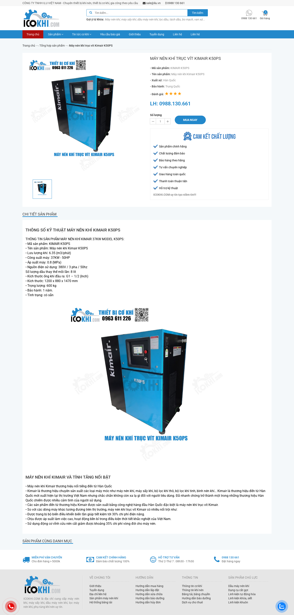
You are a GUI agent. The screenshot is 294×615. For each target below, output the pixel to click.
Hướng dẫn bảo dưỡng (150, 598)
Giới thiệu (135, 34)
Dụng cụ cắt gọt (238, 590)
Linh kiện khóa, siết (240, 598)
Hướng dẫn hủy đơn (148, 602)
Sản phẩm (55, 34)
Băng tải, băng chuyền (196, 594)
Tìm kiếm (197, 13)
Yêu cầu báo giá (110, 34)
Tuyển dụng (156, 34)
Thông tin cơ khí (192, 586)
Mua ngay (190, 120)
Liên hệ (177, 34)
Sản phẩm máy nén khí (103, 598)
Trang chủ (33, 34)
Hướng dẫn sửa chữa (149, 594)
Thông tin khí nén (193, 590)
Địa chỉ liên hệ (97, 594)
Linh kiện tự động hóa (242, 594)
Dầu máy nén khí (238, 586)
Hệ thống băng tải (100, 602)
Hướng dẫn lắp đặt (147, 590)
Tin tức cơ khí (81, 34)
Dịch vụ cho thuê (192, 602)
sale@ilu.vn (152, 3)
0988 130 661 (175, 3)
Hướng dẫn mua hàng (149, 586)
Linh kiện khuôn (238, 602)
